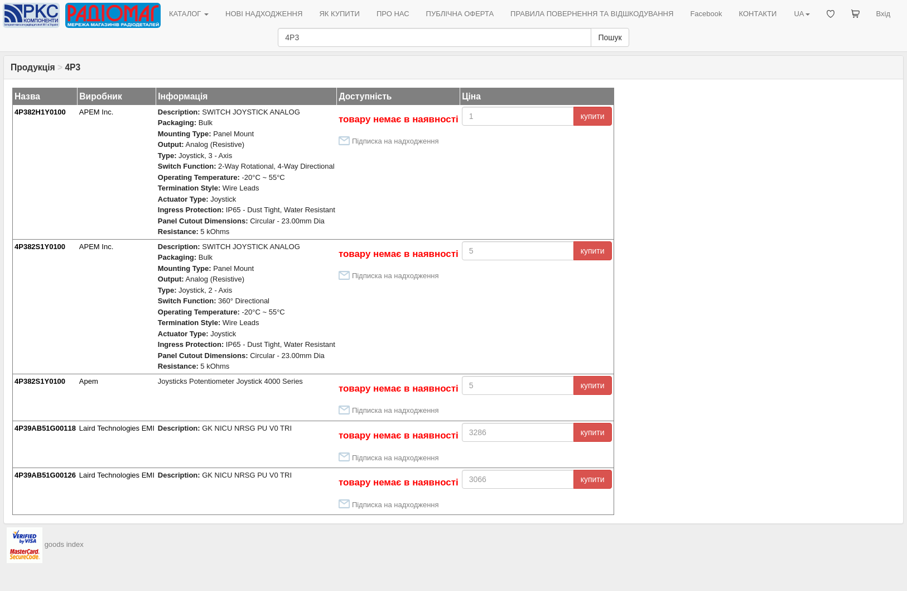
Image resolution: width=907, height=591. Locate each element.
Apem (88, 381)
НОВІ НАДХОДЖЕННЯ (263, 13)
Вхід (883, 13)
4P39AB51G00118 (45, 428)
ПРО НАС (393, 13)
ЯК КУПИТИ (339, 13)
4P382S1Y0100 (40, 246)
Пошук (609, 37)
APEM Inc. (96, 112)
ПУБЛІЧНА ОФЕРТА (460, 13)
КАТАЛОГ (189, 13)
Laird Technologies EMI (117, 428)
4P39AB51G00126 (45, 475)
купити (593, 116)
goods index (64, 545)
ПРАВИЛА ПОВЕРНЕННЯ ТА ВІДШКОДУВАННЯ (591, 13)
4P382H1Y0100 (40, 112)
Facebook (706, 13)
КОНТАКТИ (757, 13)
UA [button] (801, 13)
